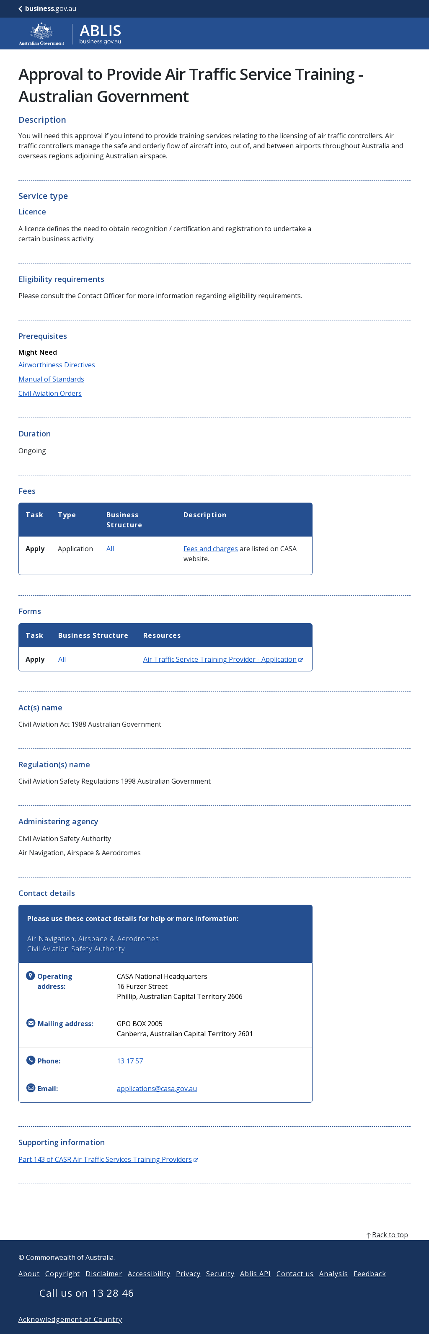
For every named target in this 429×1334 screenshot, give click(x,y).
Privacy (188, 1287)
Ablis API (255, 1287)
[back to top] (214, 1248)
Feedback (370, 1287)
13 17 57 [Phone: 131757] (130, 1061)
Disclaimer (103, 1287)
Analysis (333, 1287)
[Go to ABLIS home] (69, 33)
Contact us (295, 1287)
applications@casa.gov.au (157, 1088)
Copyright (62, 1287)
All (110, 548)
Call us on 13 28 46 (86, 1306)
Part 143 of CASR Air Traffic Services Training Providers (108, 1159)
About (29, 1287)
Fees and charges (210, 548)
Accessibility (149, 1287)
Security (220, 1287)
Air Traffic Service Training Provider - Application (223, 659)
